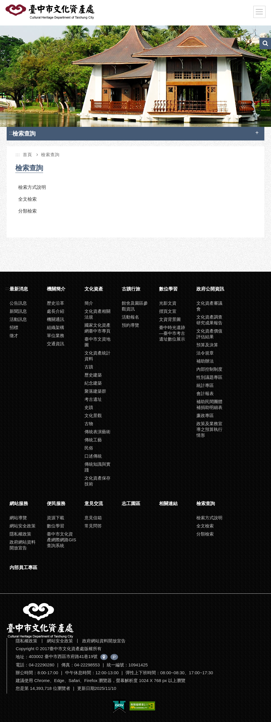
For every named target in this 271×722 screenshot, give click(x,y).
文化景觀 (93, 415)
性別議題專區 (209, 377)
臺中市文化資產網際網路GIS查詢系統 (61, 539)
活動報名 (130, 317)
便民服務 (56, 503)
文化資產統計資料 (97, 355)
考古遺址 (93, 399)
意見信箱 (93, 517)
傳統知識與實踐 (97, 467)
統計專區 (205, 385)
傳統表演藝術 (97, 431)
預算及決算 (207, 344)
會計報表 (205, 393)
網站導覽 (18, 517)
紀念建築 (93, 383)
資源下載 (55, 517)
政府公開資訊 (210, 288)
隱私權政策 (20, 533)
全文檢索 (27, 199)
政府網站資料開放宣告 (23, 545)
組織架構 (55, 327)
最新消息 (19, 288)
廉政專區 (205, 415)
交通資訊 (55, 343)
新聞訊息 (18, 311)
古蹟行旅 (131, 288)
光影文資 (167, 303)
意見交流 (93, 503)
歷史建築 (93, 374)
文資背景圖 (170, 319)
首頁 (27, 154)
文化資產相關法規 (97, 314)
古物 (88, 423)
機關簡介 (56, 288)
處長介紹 (55, 311)
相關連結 (168, 503)
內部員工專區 (23, 567)
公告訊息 (18, 303)
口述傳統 (93, 456)
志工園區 (131, 503)
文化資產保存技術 (97, 481)
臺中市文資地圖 (97, 342)
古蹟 (88, 366)
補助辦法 (205, 361)
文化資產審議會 (209, 306)
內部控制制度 (209, 369)
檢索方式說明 (32, 187)
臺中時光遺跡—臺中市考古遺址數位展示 (172, 333)
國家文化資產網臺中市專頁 (97, 328)
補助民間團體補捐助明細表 (209, 404)
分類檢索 (27, 211)
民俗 (88, 447)
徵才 (14, 335)
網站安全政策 (23, 525)
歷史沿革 (55, 303)
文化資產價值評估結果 (209, 333)
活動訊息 (18, 319)
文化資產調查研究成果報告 (209, 320)
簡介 (88, 303)
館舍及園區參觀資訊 (135, 306)
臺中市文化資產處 (50, 11)
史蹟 (88, 407)
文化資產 (93, 288)
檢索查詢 (50, 154)
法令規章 (205, 352)
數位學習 (168, 288)
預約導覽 (130, 325)
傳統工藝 (93, 439)
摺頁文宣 (167, 311)
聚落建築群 (95, 391)
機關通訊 (55, 319)
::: (11, 133)
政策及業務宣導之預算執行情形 (209, 429)
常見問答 (93, 525)
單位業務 (55, 335)
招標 (14, 327)
